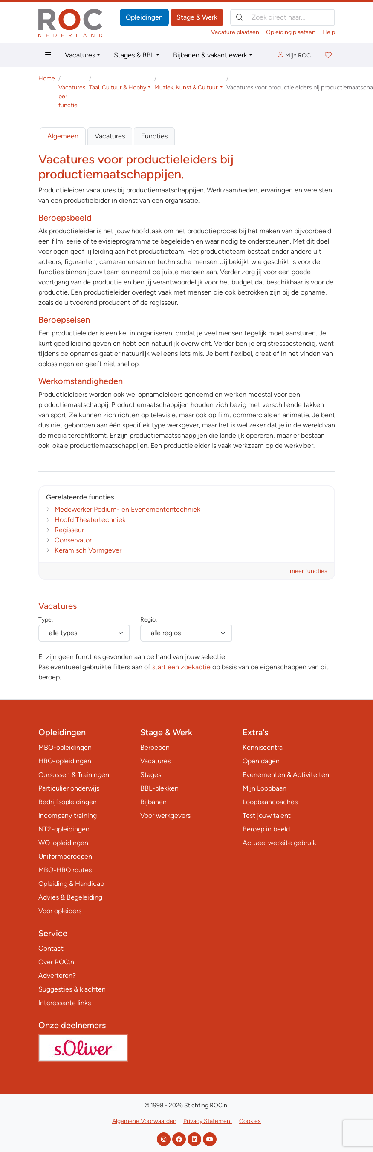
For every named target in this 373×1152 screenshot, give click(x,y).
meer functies (308, 571)
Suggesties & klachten (72, 989)
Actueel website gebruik (279, 843)
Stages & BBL (134, 55)
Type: (45, 619)
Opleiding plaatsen (290, 32)
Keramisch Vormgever (88, 550)
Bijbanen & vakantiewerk (210, 55)
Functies (154, 136)
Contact (51, 948)
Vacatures (80, 55)
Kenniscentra (263, 747)
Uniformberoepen (65, 856)
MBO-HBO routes (65, 870)
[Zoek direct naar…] (282, 17)
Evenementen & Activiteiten (286, 775)
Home (46, 78)
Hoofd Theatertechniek (90, 520)
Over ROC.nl (56, 962)
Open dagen (261, 761)
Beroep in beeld (266, 829)
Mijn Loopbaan (264, 788)
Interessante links (64, 1003)
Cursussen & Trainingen (73, 775)
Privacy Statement (207, 1121)
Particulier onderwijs (68, 788)
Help (328, 32)
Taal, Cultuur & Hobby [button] (117, 87)
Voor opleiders (59, 911)
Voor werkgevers (165, 815)
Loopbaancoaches (270, 802)
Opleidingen (144, 17)
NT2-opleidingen (64, 829)
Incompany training (67, 815)
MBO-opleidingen (65, 747)
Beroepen (155, 747)
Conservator (73, 540)
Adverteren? (57, 975)
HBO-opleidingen (64, 761)
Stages (150, 775)
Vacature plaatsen (235, 32)
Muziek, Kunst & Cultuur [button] (186, 87)
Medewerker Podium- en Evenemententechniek (127, 509)
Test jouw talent (267, 815)
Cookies (250, 1121)
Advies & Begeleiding (70, 897)
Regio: (148, 619)
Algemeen (62, 136)
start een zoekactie (181, 667)
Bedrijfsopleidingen (67, 802)
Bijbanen (153, 802)
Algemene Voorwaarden (144, 1121)
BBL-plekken (159, 788)
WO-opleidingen (63, 843)
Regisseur (69, 530)
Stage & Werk (196, 17)
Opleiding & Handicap (71, 884)
